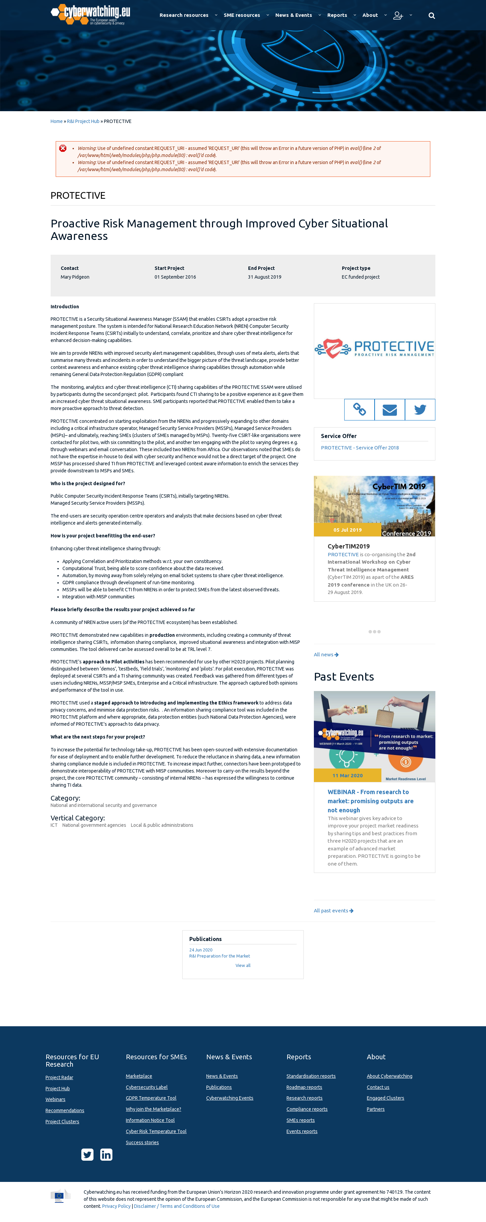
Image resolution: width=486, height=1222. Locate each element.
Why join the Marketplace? (153, 1109)
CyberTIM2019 (349, 546)
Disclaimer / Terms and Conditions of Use (177, 1206)
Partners (376, 1109)
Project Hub (58, 1088)
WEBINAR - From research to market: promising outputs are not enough (371, 800)
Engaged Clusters (385, 1098)
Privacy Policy (116, 1206)
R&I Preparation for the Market (219, 955)
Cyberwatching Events (229, 1098)
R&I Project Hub (83, 121)
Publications (219, 1087)
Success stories (142, 1142)
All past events (334, 910)
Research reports (305, 1098)
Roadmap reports (304, 1087)
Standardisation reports (311, 1076)
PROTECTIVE (343, 554)
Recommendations (65, 1110)
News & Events (222, 1076)
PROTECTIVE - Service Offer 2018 (360, 447)
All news (326, 654)
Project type (356, 268)
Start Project (169, 268)
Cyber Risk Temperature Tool (156, 1131)
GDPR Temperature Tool (151, 1098)
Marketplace (139, 1076)
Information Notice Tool (150, 1120)
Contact (70, 268)
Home (57, 121)
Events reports (302, 1131)
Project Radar (59, 1077)
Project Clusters (62, 1121)
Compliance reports (307, 1109)
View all (243, 965)
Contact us (378, 1087)
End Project (261, 268)
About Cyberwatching (389, 1076)
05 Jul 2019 (347, 530)
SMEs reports (301, 1120)
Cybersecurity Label (147, 1087)
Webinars (55, 1099)
